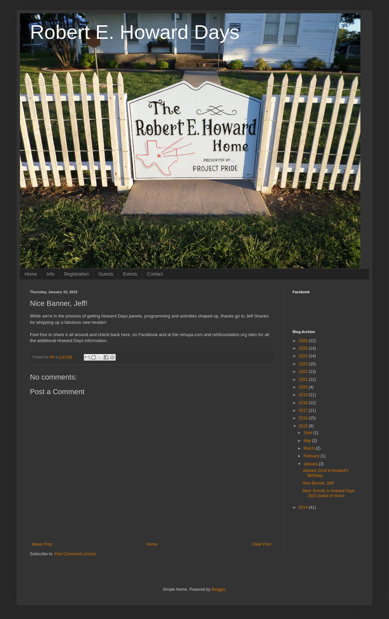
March (310, 448)
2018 (304, 402)
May (308, 440)
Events (130, 274)
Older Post (261, 544)
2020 (304, 387)
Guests (105, 274)
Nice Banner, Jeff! (318, 483)
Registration (76, 274)
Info (50, 274)
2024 (304, 356)
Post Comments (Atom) (75, 554)
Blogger (218, 589)
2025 (304, 348)
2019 (304, 395)
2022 (304, 371)
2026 (304, 340)
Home (31, 274)
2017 (304, 410)
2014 (304, 507)
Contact (155, 274)
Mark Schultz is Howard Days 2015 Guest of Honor (329, 493)
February (312, 456)
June (308, 432)
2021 (304, 379)
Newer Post (42, 544)
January (311, 464)
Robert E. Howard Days (134, 32)
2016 (304, 418)
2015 (304, 426)
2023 (304, 364)
